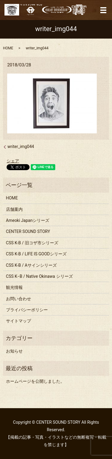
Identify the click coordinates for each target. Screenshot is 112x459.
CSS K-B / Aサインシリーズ (31, 265)
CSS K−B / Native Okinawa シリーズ (39, 276)
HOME (8, 48)
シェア (13, 160)
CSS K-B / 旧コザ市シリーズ (32, 242)
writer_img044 (20, 146)
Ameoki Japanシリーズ (27, 220)
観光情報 (14, 287)
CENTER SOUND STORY (28, 231)
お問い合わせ (18, 298)
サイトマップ (18, 320)
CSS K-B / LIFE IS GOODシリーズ (36, 253)
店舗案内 (14, 209)
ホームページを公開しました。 (35, 381)
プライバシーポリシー (27, 309)
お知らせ (14, 351)
